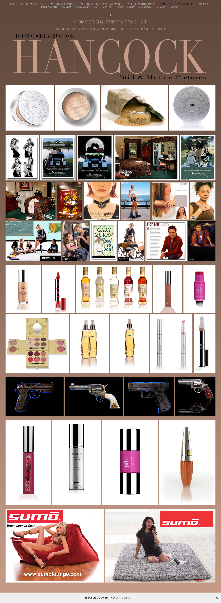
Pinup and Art (49, 7)
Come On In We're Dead (75, 7)
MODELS (203, 4)
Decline (126, 597)
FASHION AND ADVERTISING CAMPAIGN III (101, 4)
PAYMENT (175, 7)
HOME (12, 4)
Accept (115, 597)
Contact (108, 7)
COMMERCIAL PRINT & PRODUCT (177, 4)
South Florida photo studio (134, 7)
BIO (96, 7)
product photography (141, 4)
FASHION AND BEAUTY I (32, 4)
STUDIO (161, 7)
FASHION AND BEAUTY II (61, 4)
